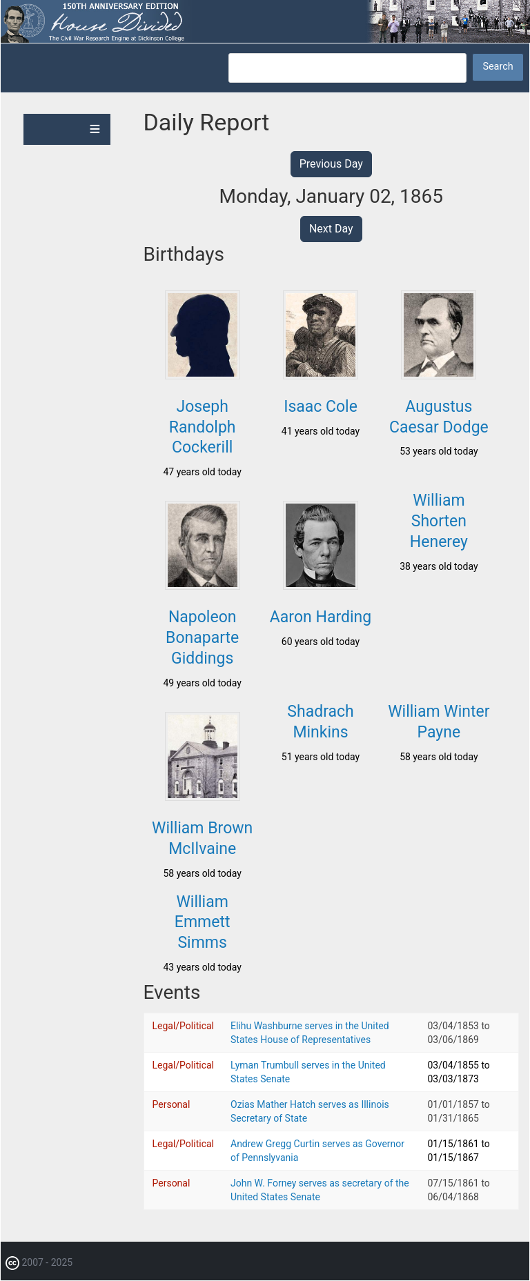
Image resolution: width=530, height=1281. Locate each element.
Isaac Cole (320, 406)
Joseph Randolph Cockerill (202, 427)
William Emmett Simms (202, 923)
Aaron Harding (320, 617)
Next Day (331, 228)
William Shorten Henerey (439, 521)
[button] (202, 375)
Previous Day (331, 163)
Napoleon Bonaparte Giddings (202, 638)
